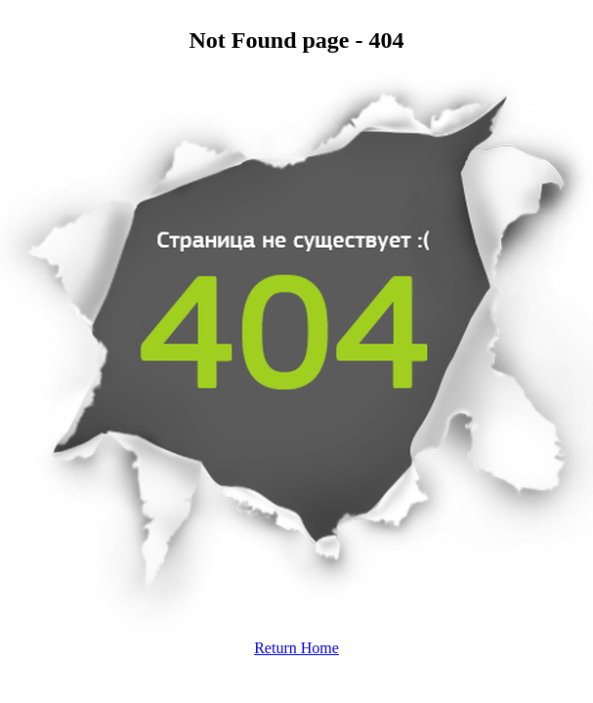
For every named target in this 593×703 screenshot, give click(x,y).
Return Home (296, 648)
